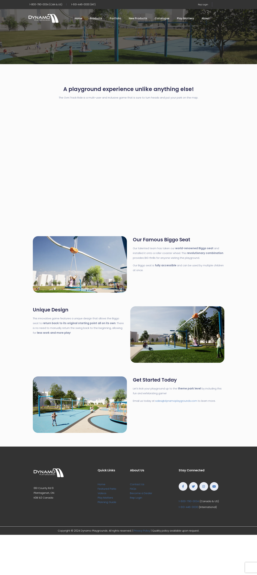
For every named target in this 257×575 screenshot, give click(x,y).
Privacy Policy (142, 530)
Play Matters (185, 18)
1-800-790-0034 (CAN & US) (45, 4)
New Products (138, 18)
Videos (102, 493)
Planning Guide (107, 502)
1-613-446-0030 (188, 507)
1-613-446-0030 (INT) (83, 4)
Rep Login (203, 4)
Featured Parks (107, 489)
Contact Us (137, 484)
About (206, 18)
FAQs (133, 489)
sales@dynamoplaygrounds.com (176, 401)
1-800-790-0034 (189, 501)
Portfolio (115, 18)
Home (78, 18)
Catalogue (162, 18)
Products (96, 18)
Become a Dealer (141, 493)
